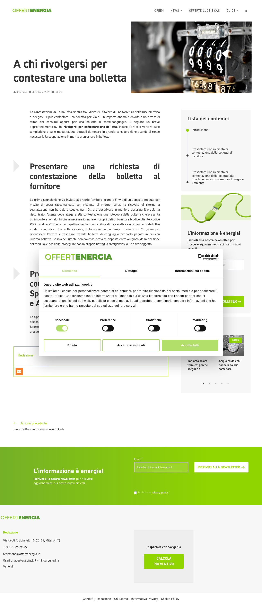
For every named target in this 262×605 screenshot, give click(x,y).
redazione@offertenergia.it (21, 554)
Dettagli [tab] (131, 270)
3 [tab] (216, 383)
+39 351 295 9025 (15, 547)
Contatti (88, 599)
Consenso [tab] (69, 270)
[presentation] (162, 482)
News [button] (175, 11)
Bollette (59, 92)
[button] (246, 10)
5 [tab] (228, 383)
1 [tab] (203, 383)
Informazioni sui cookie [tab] (192, 270)
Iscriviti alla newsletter (221, 467)
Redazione (21, 92)
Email (138, 459)
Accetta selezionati (131, 345)
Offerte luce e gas (204, 11)
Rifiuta (72, 345)
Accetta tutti (190, 345)
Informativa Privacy (144, 599)
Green (159, 11)
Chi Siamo (121, 599)
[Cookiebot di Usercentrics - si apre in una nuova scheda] (201, 257)
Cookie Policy (170, 599)
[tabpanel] (231, 354)
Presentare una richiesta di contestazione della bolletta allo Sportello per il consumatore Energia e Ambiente (218, 177)
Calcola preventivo (164, 561)
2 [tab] (210, 383)
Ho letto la (154, 492)
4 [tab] (222, 383)
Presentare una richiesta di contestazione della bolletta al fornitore (212, 152)
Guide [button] (231, 11)
